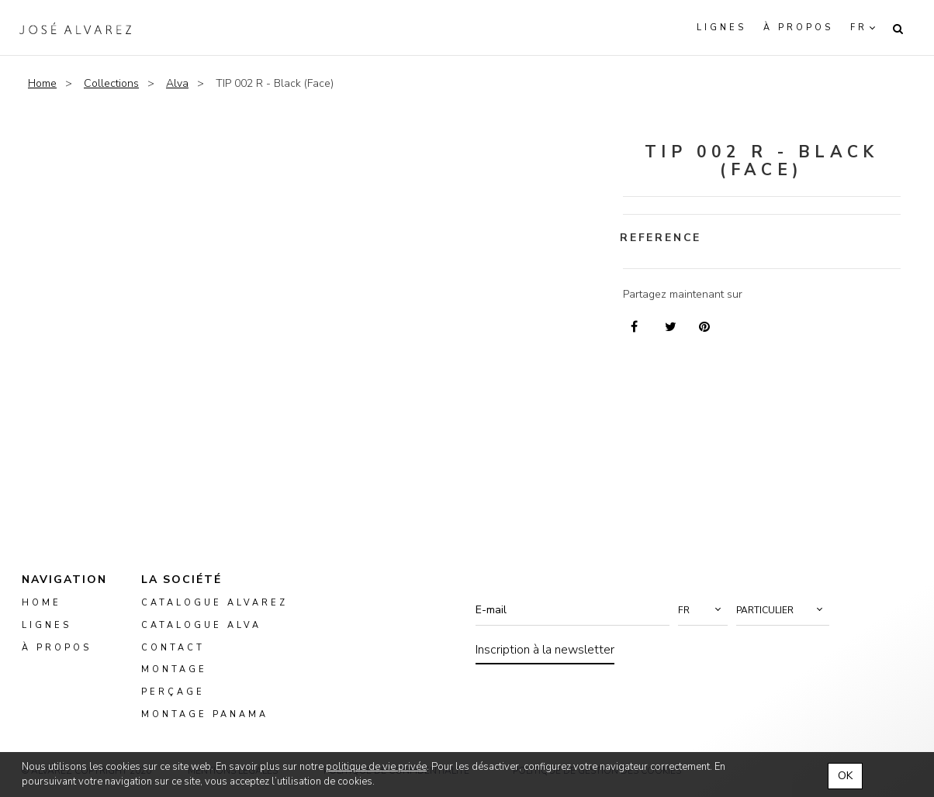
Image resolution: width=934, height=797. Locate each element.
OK (845, 775)
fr (858, 27)
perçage (173, 693)
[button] (703, 610)
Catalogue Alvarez (214, 603)
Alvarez (75, 28)
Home (42, 83)
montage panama (204, 714)
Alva (177, 83)
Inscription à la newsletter (545, 649)
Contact (173, 648)
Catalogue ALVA (201, 625)
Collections (111, 83)
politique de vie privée (376, 767)
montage (174, 670)
